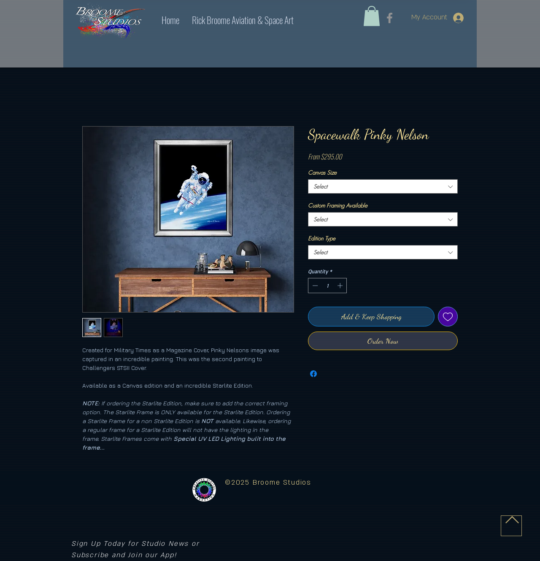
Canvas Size (322, 172)
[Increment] (341, 285)
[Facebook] (390, 18)
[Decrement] (314, 285)
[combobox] (383, 186)
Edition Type (321, 238)
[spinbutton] (327, 285)
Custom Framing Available (337, 205)
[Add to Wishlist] (448, 316)
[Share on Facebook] (313, 374)
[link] (371, 16)
